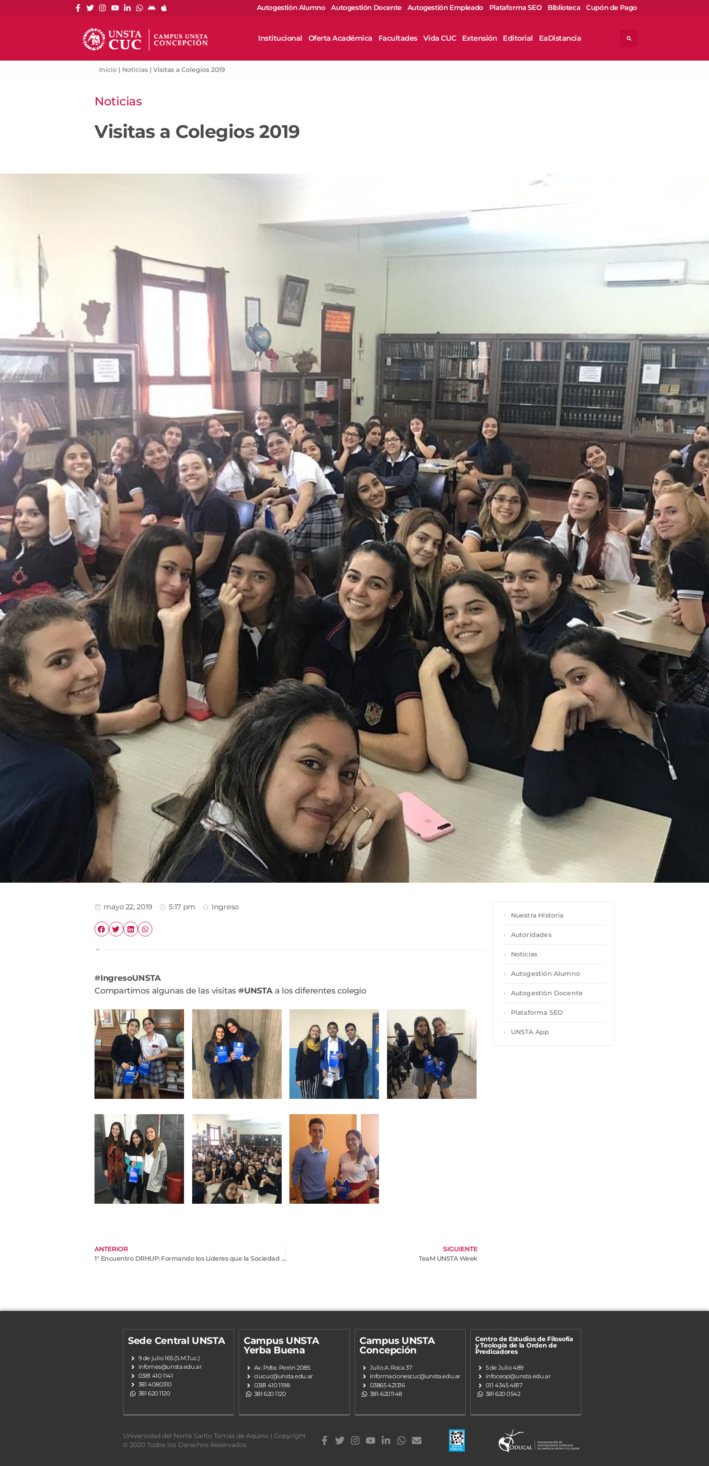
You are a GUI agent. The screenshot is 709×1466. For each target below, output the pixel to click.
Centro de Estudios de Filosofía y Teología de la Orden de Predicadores (524, 1345)
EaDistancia (560, 38)
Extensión (479, 38)
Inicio (108, 70)
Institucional (280, 38)
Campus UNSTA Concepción (397, 1345)
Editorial (518, 38)
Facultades (397, 38)
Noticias (135, 70)
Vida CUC (439, 38)
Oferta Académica (340, 38)
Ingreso (225, 907)
